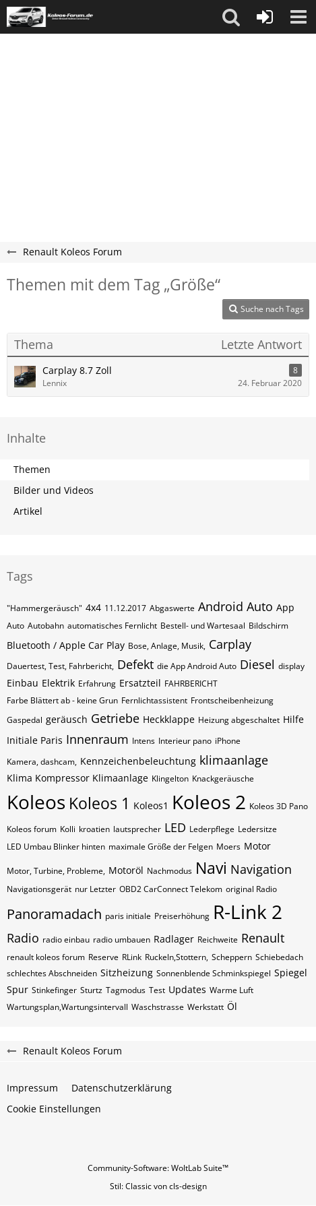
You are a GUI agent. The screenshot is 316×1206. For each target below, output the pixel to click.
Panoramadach (54, 914)
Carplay (230, 644)
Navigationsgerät (39, 889)
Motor (257, 845)
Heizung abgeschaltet (239, 720)
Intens (143, 741)
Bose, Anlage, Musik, (167, 646)
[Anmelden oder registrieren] (264, 16)
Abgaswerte (172, 608)
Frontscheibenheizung (232, 700)
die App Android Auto (196, 666)
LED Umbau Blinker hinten (56, 846)
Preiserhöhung (182, 916)
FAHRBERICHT (191, 683)
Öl (232, 1006)
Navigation (261, 869)
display (291, 666)
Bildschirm (268, 625)
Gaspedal (24, 720)
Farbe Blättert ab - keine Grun (62, 700)
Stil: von (158, 1186)
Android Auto (235, 606)
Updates (187, 989)
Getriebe (115, 718)
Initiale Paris (35, 740)
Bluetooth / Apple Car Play (66, 645)
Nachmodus (169, 871)
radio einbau (66, 939)
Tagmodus (126, 990)
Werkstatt (205, 1007)
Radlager (174, 938)
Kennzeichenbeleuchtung (138, 761)
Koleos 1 (99, 803)
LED (175, 827)
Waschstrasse (157, 1007)
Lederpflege (211, 829)
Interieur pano (185, 741)
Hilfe (293, 719)
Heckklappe (169, 719)
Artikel (27, 511)
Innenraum (97, 739)
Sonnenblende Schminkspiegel (213, 973)
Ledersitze (257, 829)
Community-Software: (158, 1168)
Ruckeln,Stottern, (176, 957)
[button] (231, 16)
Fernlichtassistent (154, 700)
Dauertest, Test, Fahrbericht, (60, 666)
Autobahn (46, 625)
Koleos (36, 802)
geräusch (67, 719)
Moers (228, 846)
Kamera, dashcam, (42, 761)
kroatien (94, 829)
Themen (32, 469)
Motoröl (126, 870)
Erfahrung (97, 683)
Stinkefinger (54, 990)
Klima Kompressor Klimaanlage (77, 777)
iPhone (228, 741)
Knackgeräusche (223, 778)
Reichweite (217, 939)
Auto (15, 625)
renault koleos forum (46, 957)
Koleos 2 (209, 802)
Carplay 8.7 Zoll (77, 370)
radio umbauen (121, 939)
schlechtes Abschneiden (52, 973)
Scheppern (232, 957)
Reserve (103, 957)
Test (157, 990)
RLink (131, 957)
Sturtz (91, 990)
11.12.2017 (125, 608)
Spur (17, 989)
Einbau (22, 682)
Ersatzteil (140, 682)
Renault (262, 938)
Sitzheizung (126, 972)
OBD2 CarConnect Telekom (170, 889)
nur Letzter (95, 889)
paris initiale (128, 916)
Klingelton (170, 778)
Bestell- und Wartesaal (202, 625)
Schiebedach (279, 957)
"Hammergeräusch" (44, 608)
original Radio (251, 889)
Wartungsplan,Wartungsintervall (67, 1007)
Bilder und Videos (53, 490)
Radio (23, 938)
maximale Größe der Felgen (160, 846)
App (285, 607)
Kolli (67, 829)
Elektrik (58, 682)
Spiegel (290, 972)
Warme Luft (231, 990)
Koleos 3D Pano (278, 806)
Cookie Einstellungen (54, 1108)
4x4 (93, 607)
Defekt (135, 664)
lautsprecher (137, 829)
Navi (211, 868)
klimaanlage (233, 760)
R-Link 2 (247, 911)
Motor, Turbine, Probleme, (56, 871)
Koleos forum (32, 829)
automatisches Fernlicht (112, 625)
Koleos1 (150, 805)
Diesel (257, 664)
